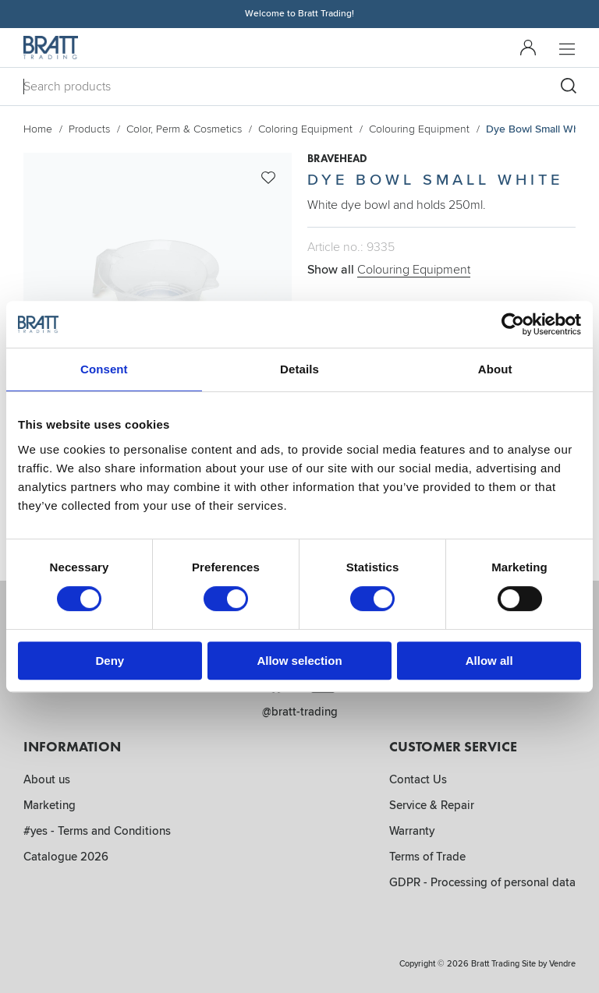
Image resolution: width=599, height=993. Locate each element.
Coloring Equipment (305, 129)
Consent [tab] (104, 369)
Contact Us (418, 779)
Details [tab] (299, 369)
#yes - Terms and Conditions (97, 831)
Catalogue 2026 (65, 857)
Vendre (562, 964)
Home (37, 129)
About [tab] (495, 369)
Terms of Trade (427, 857)
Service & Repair (431, 805)
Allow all (489, 660)
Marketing (49, 805)
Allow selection (299, 660)
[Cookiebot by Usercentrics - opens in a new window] (513, 324)
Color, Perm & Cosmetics (184, 129)
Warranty (411, 831)
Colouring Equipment (419, 129)
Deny (109, 660)
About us (46, 779)
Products (89, 129)
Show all (388, 269)
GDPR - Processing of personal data (482, 882)
